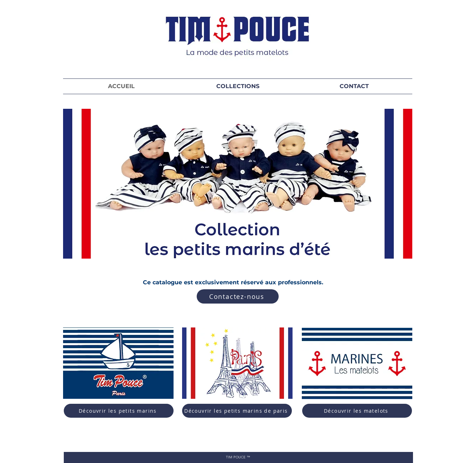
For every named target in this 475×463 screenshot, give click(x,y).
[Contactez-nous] (238, 296)
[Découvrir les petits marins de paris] (237, 411)
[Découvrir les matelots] (357, 411)
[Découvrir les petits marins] (119, 411)
